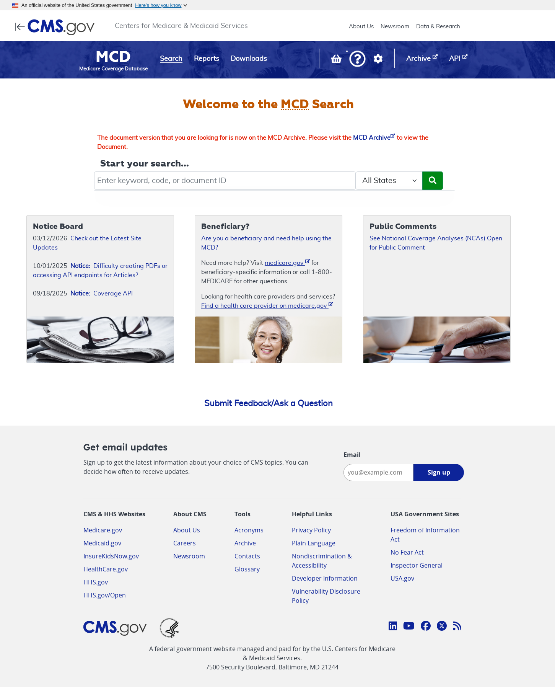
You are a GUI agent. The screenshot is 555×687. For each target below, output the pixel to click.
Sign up (439, 472)
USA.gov (402, 578)
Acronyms (249, 530)
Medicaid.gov (102, 543)
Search (171, 58)
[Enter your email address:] (378, 472)
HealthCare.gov (105, 569)
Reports (206, 58)
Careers (184, 543)
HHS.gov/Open (104, 595)
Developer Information (325, 578)
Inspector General (417, 565)
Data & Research (438, 26)
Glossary (247, 569)
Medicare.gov (102, 530)
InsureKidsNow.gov (111, 556)
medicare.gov (287, 262)
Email (352, 454)
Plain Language (313, 543)
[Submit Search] (432, 180)
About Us (361, 26)
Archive (245, 543)
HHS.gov (95, 582)
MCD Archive (374, 138)
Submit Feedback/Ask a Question (268, 403)
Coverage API (101, 293)
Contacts (247, 556)
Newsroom (395, 26)
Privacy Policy (311, 530)
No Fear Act (407, 552)
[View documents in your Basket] (337, 60)
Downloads (249, 58)
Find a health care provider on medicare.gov (267, 305)
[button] (357, 59)
